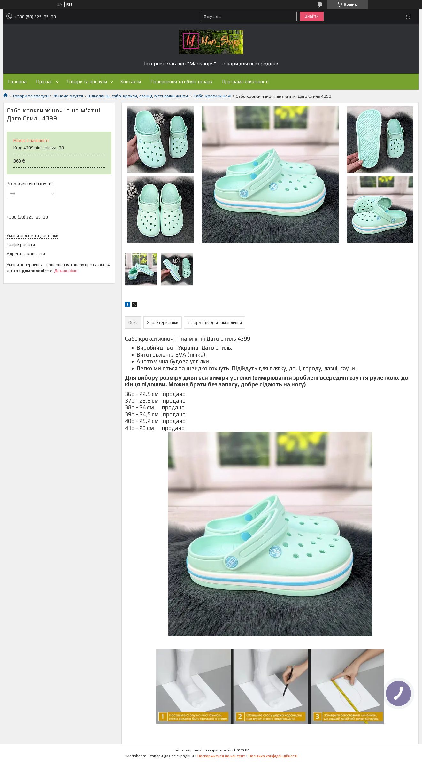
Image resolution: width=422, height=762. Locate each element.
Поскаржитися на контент (221, 756)
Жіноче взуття (68, 95)
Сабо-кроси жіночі (212, 95)
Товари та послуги (86, 81)
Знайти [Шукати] (312, 16)
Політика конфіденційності (273, 756)
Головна (17, 81)
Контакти (130, 81)
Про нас (44, 81)
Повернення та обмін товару (181, 81)
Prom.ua (241, 750)
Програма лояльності (245, 81)
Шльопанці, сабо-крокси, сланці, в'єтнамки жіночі (138, 95)
